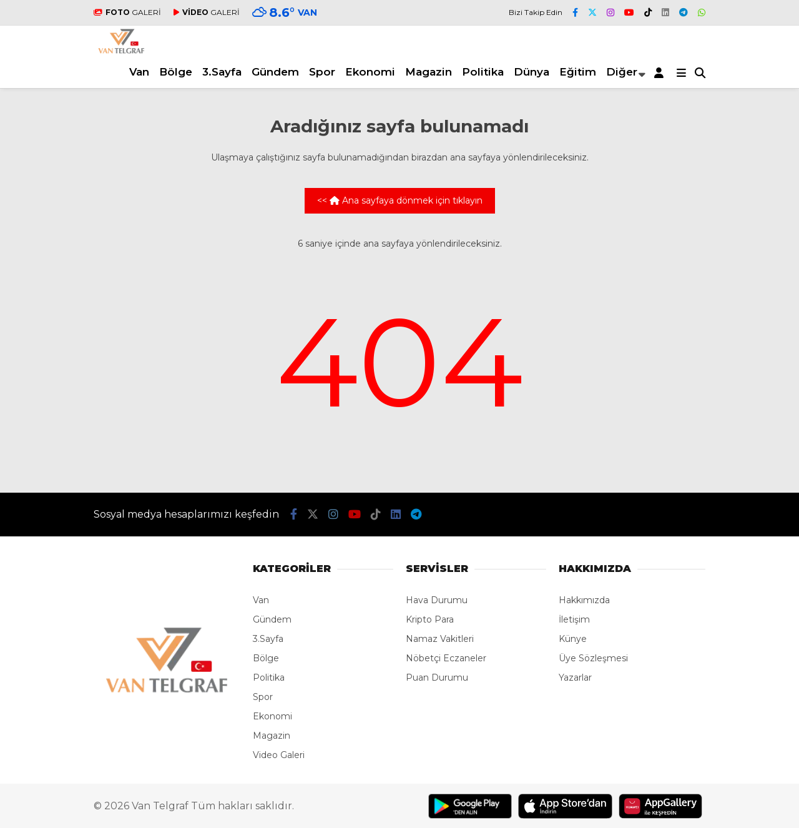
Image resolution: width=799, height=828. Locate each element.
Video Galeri (279, 755)
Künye (573, 638)
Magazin (428, 72)
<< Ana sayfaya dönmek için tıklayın (400, 200)
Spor (322, 72)
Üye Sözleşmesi (593, 658)
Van (139, 72)
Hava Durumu (437, 600)
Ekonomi (370, 72)
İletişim (574, 619)
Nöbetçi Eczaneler (446, 658)
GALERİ (127, 12)
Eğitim (577, 72)
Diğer (621, 72)
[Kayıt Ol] (661, 72)
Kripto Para (430, 619)
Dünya (531, 72)
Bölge (175, 72)
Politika (483, 72)
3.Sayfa (222, 72)
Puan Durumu (437, 677)
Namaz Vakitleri (440, 638)
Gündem (275, 72)
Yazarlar (575, 677)
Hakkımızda (584, 600)
